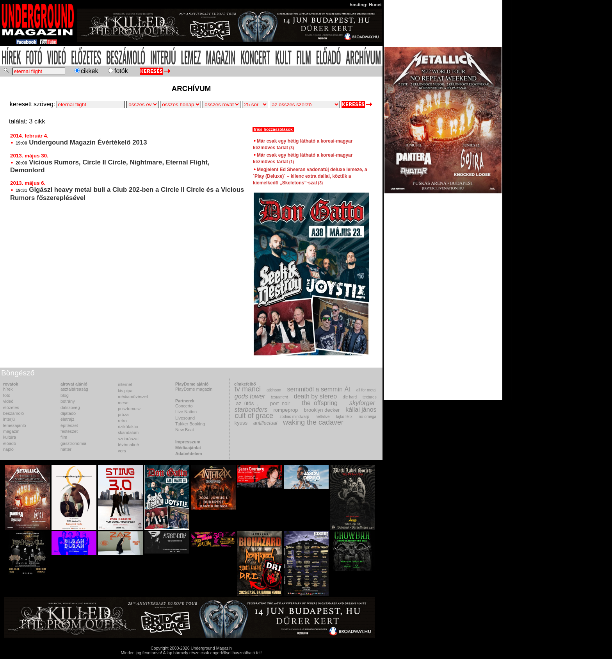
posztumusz (129, 408)
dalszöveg (70, 407)
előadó (9, 443)
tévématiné (128, 444)
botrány (67, 401)
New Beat (184, 429)
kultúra (9, 437)
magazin (11, 431)
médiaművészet (133, 396)
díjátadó (68, 413)
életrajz (67, 419)
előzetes (11, 407)
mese (123, 402)
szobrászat (128, 438)
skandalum (128, 432)
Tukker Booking (190, 423)
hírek (7, 389)
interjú (9, 419)
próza (123, 414)
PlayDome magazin (193, 389)
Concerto (184, 406)
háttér (65, 449)
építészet (69, 425)
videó (8, 401)
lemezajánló (14, 425)
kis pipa (125, 390)
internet (125, 384)
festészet (69, 431)
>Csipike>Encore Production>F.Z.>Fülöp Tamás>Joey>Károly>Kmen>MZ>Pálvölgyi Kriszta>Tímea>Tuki (305, 104)
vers (122, 450)
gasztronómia (73, 443)
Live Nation (186, 411)
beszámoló (13, 413)
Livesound (185, 418)
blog (64, 395)
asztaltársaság (74, 389)
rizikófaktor (128, 426)
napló (8, 449)
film (63, 437)
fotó (6, 395)
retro (122, 420)
